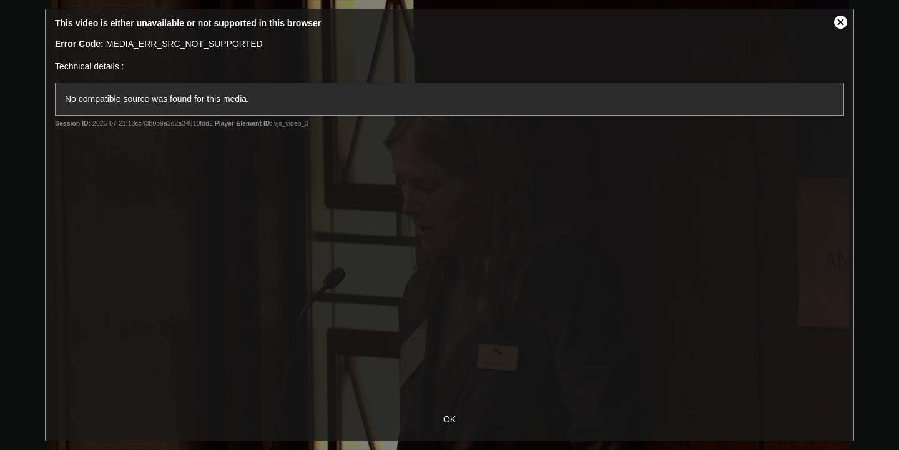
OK (449, 419)
